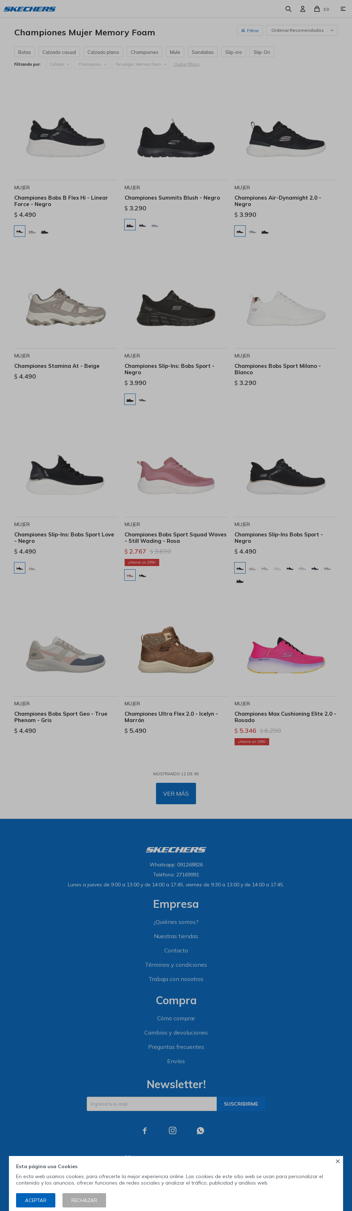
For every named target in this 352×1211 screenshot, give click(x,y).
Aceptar (35, 1200)
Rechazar (84, 1200)
